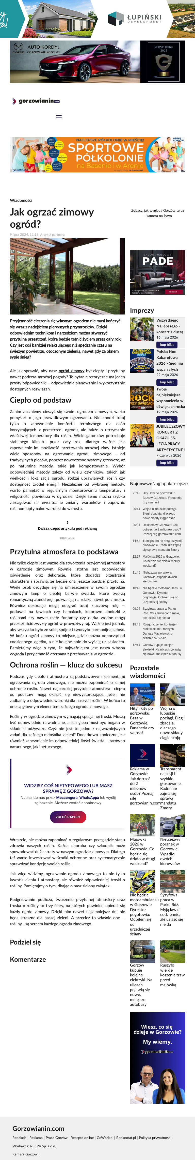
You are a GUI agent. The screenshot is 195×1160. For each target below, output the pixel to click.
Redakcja (19, 1138)
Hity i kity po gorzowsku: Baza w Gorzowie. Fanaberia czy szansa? (162, 497)
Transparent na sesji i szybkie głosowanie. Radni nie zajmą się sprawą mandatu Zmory (162, 545)
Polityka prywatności (155, 1138)
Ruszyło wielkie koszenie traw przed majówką (172, 975)
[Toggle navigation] (59, 118)
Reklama (36, 1138)
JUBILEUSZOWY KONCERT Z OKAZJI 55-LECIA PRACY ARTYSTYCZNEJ (170, 438)
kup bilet (167, 345)
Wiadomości (21, 201)
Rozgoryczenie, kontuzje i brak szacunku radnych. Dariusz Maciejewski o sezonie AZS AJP (160, 631)
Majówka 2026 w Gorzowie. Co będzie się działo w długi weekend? (161, 561)
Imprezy (142, 310)
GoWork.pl (105, 1138)
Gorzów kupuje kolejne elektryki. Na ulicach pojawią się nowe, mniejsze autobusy (162, 649)
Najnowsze (141, 484)
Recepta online (82, 1138)
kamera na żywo (159, 216)
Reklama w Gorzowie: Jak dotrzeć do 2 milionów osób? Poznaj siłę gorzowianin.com (162, 529)
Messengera (66, 797)
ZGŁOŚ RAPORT (68, 817)
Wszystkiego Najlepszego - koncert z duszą (169, 326)
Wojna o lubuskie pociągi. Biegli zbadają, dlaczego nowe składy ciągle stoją (160, 513)
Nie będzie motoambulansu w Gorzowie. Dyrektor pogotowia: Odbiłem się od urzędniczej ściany (162, 595)
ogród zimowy (72, 371)
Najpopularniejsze (170, 483)
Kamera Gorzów (25, 1154)
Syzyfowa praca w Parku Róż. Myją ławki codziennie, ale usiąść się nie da (161, 613)
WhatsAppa (89, 797)
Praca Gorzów (57, 1138)
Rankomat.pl (126, 1138)
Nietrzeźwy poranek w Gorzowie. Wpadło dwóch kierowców (160, 577)
